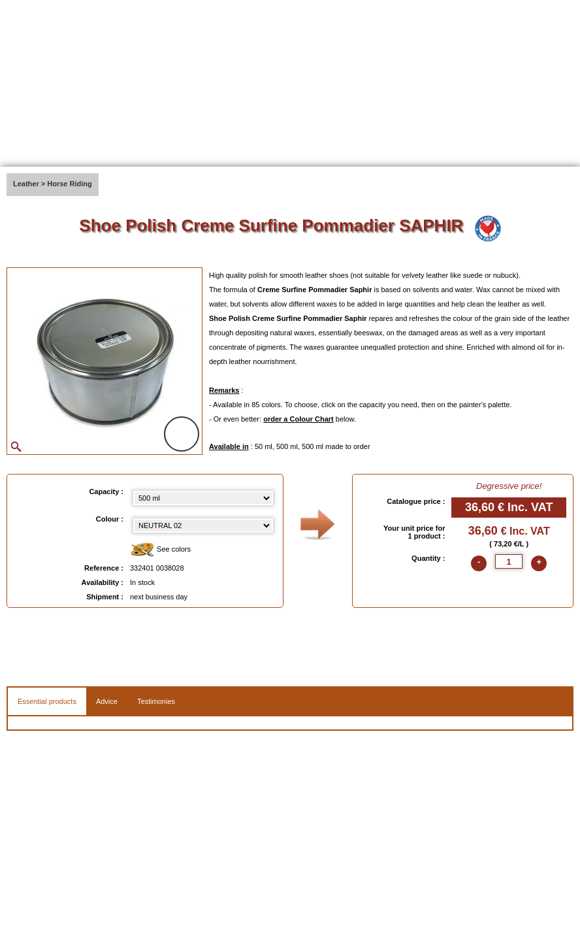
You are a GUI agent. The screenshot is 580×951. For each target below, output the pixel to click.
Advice (107, 701)
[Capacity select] (203, 498)
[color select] (203, 525)
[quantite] (509, 561)
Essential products (47, 701)
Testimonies (156, 701)
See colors (160, 550)
